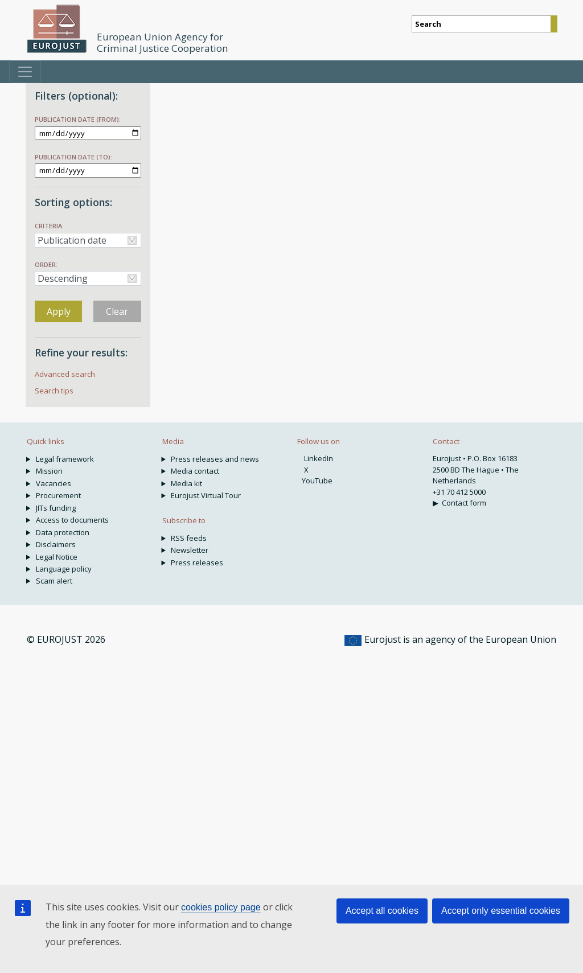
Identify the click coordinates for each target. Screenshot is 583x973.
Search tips (54, 390)
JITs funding (56, 508)
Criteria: (49, 225)
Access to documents (72, 520)
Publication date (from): (78, 119)
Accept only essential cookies (500, 910)
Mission (49, 471)
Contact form (464, 503)
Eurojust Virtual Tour (206, 495)
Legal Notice (56, 557)
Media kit (186, 483)
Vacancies (53, 483)
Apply (59, 311)
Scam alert (54, 581)
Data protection (62, 532)
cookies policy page (221, 907)
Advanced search (65, 374)
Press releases (197, 562)
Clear (117, 311)
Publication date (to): (73, 157)
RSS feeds (189, 538)
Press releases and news (215, 459)
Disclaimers (56, 544)
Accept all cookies (382, 910)
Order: (46, 264)
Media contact (195, 471)
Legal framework (65, 459)
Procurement (58, 495)
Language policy (64, 569)
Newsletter (189, 550)
